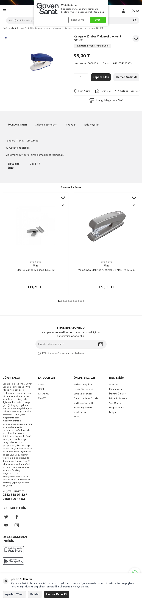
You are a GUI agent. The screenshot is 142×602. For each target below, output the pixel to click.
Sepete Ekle (101, 77)
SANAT (42, 384)
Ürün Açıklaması (17, 125)
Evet (97, 20)
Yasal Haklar (80, 412)
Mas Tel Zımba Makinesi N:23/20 (35, 270)
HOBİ (41, 389)
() (135, 11)
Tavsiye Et (102, 91)
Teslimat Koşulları (83, 384)
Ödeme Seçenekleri (46, 125)
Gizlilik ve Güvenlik (83, 403)
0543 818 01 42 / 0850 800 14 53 (15, 497)
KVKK (76, 417)
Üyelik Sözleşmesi (83, 389)
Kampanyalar (115, 389)
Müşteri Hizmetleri (118, 398)
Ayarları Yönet (14, 594)
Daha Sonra (77, 20)
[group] (41, 62)
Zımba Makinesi (53, 28)
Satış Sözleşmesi (83, 394)
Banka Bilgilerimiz (83, 408)
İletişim (112, 412)
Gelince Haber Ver (127, 91)
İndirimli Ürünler (117, 394)
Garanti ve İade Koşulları (86, 398)
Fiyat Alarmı (82, 91)
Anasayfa (8, 28)
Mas (35, 266)
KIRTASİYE (22, 28)
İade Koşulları (91, 125)
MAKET (42, 398)
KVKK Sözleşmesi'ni (51, 353)
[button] (59, 301)
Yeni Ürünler (115, 403)
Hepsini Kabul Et (56, 594)
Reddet (35, 594)
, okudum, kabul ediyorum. (62, 353)
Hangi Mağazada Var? (106, 100)
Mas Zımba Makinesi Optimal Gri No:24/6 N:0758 (106, 270)
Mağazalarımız (116, 408)
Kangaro (92, 46)
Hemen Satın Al (126, 77)
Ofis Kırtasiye (36, 28)
